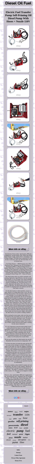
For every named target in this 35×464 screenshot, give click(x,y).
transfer (18, 414)
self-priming (22, 421)
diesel (24, 424)
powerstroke (14, 425)
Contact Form (18, 455)
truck (20, 411)
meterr (10, 411)
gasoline (11, 421)
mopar (10, 418)
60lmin (16, 412)
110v (27, 414)
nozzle (17, 437)
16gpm (27, 434)
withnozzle (8, 440)
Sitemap (18, 452)
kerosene (9, 415)
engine (26, 411)
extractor (14, 440)
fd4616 (10, 428)
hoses (20, 428)
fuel (27, 430)
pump (20, 430)
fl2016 (11, 438)
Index (18, 450)
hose (25, 418)
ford (9, 434)
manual (14, 434)
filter (22, 442)
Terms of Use (18, 460)
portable (26, 428)
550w (29, 440)
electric (11, 430)
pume (15, 442)
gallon (15, 418)
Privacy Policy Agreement (18, 458)
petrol (21, 434)
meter (25, 437)
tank (20, 418)
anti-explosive (22, 440)
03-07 (16, 428)
